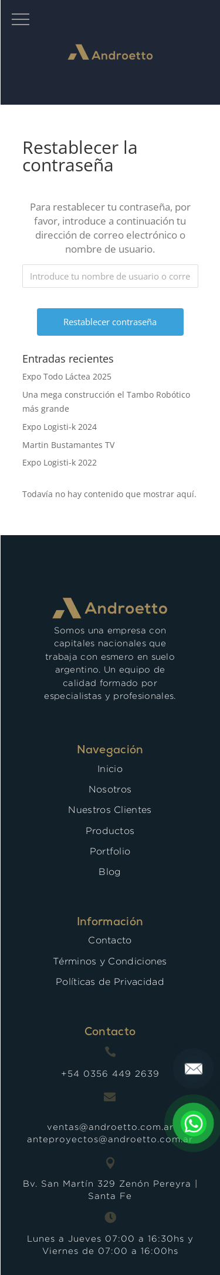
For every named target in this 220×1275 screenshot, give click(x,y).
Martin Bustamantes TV (68, 444)
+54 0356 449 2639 (110, 1073)
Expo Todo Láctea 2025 (66, 376)
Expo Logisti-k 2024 (59, 426)
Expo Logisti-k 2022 (59, 462)
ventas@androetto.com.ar (110, 1126)
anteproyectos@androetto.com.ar (110, 1139)
